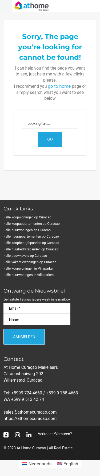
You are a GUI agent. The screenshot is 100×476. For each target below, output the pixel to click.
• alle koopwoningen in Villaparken (30, 268)
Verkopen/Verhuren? (55, 434)
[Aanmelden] (24, 337)
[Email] (36, 308)
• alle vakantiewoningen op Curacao (31, 262)
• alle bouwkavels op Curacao (26, 256)
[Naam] (36, 319)
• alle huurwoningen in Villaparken (29, 275)
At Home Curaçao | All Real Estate (45, 448)
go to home (59, 86)
